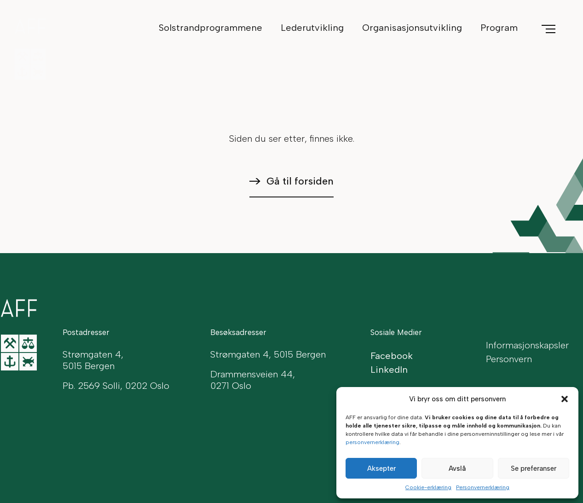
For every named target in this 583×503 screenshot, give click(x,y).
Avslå (457, 468)
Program (499, 27)
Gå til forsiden (300, 181)
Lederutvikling (312, 27)
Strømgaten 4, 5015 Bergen (268, 354)
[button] (564, 399)
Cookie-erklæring (428, 487)
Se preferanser (533, 468)
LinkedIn (389, 369)
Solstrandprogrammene (210, 27)
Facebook (391, 355)
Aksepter (381, 468)
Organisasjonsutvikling (412, 27)
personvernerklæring (372, 442)
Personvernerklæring (482, 487)
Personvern (509, 358)
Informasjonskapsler (527, 345)
